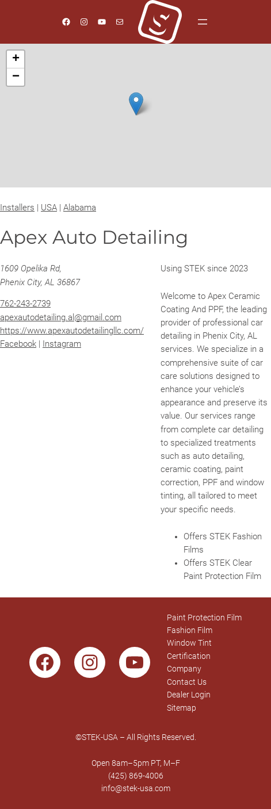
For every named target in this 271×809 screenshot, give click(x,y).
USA (49, 208)
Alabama (79, 208)
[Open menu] (202, 22)
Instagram (62, 344)
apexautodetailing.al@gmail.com (60, 318)
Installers (17, 208)
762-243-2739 (25, 304)
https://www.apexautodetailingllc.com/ (72, 331)
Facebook (18, 344)
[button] (136, 104)
